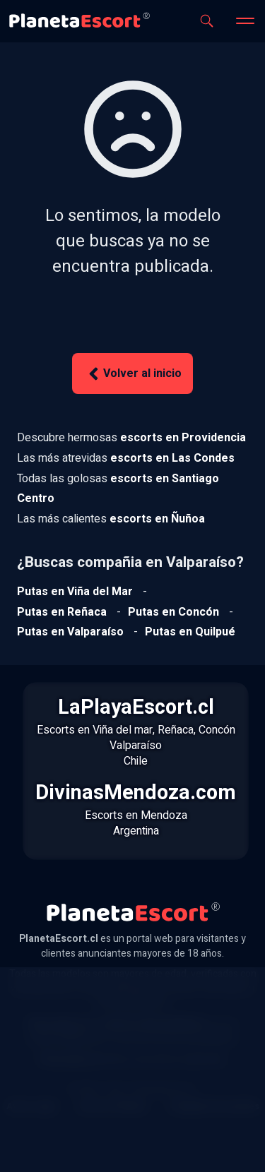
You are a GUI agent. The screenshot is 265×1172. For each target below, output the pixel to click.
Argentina (136, 831)
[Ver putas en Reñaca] (62, 612)
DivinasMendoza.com (135, 793)
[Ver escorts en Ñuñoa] (157, 518)
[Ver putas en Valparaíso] (70, 631)
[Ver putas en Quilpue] (190, 631)
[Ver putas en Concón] (173, 612)
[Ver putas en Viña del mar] (75, 591)
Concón (217, 730)
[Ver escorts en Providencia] (183, 437)
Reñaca (176, 730)
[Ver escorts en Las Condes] (172, 458)
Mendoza (164, 815)
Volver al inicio (132, 374)
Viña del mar (123, 730)
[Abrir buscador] (207, 20)
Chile (136, 761)
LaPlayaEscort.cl (136, 707)
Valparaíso (136, 745)
